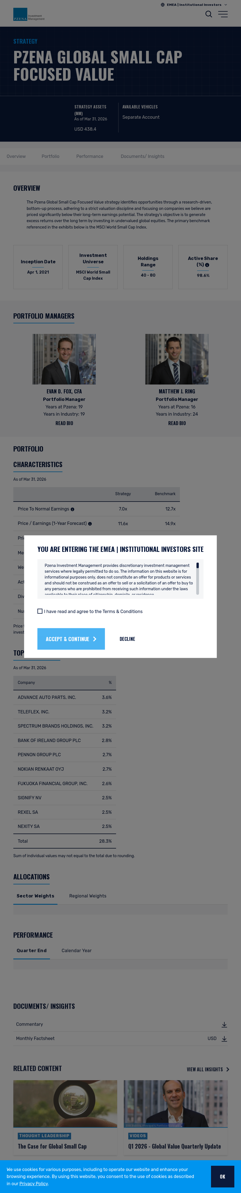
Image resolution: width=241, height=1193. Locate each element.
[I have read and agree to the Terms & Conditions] (39, 611)
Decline (127, 639)
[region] (122, 578)
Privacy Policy (33, 1183)
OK (222, 1176)
